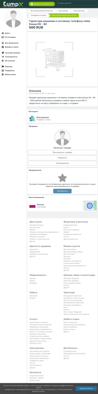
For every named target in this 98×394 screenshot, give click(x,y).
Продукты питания (37, 237)
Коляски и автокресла (72, 261)
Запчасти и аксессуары (73, 300)
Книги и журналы (70, 322)
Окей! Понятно (86, 388)
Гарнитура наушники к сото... (64, 15)
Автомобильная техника (39, 351)
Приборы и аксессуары (39, 254)
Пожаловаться (62, 163)
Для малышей (69, 254)
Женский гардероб (71, 278)
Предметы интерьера (38, 234)
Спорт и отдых (69, 329)
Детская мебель (70, 249)
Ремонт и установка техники (41, 332)
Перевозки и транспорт (39, 327)
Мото (66, 307)
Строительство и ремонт (40, 336)
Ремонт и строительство (39, 239)
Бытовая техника (36, 225)
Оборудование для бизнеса (74, 354)
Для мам (67, 256)
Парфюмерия (35, 252)
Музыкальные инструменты (75, 325)
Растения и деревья (71, 230)
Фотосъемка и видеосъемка (40, 338)
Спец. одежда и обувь (72, 283)
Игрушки (67, 259)
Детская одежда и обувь (73, 252)
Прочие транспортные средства (76, 314)
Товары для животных (72, 234)
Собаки (66, 232)
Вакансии (33, 296)
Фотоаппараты (35, 365)
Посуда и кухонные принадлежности (44, 232)
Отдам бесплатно (37, 376)
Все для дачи (35, 227)
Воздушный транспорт (73, 296)
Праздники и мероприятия (40, 329)
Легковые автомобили (72, 305)
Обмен (32, 281)
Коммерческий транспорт (74, 303)
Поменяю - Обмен (37, 378)
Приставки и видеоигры (39, 358)
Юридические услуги (38, 341)
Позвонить (62, 158)
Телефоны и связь (37, 361)
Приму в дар (34, 380)
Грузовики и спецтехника (74, 298)
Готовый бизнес (70, 351)
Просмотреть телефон (62, 152)
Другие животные (71, 239)
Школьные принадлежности (75, 266)
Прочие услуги (35, 343)
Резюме (33, 298)
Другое (32, 241)
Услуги (66, 237)
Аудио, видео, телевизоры (40, 354)
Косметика (34, 249)
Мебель (33, 230)
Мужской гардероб (71, 281)
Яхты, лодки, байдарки (73, 312)
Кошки (66, 227)
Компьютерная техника (39, 356)
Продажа (33, 283)
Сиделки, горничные (38, 334)
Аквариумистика (70, 225)
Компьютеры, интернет (39, 322)
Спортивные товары (72, 263)
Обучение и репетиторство (40, 325)
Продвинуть (62, 191)
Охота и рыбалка (70, 327)
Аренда (33, 278)
